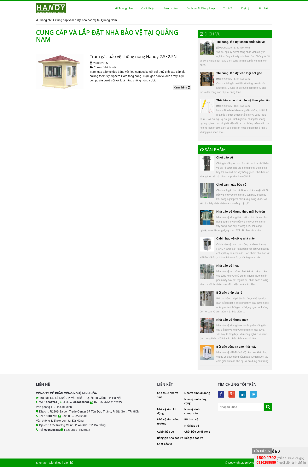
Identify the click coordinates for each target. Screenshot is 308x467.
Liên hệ (262, 8)
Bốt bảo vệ (191, 419)
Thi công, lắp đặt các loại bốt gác (239, 73)
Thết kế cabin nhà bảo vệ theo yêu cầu (243, 100)
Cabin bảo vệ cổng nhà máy (235, 238)
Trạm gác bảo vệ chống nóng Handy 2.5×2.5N (133, 56)
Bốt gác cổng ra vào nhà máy (236, 346)
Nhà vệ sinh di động (197, 393)
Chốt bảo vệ (165, 444)
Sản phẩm (171, 8)
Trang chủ (124, 8)
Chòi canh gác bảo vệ (231, 184)
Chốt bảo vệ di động (197, 431)
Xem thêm (182, 87)
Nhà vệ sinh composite (192, 411)
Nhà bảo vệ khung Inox (232, 319)
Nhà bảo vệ (191, 425)
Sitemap (41, 462)
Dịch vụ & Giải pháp (200, 8)
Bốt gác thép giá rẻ (229, 292)
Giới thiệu (148, 8)
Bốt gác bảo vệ (193, 438)
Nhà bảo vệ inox (227, 265)
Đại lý (245, 8)
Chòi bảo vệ (224, 157)
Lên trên (262, 451)
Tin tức (228, 8)
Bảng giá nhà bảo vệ (170, 438)
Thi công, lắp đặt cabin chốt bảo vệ (240, 42)
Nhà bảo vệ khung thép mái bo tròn (240, 211)
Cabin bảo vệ (165, 431)
